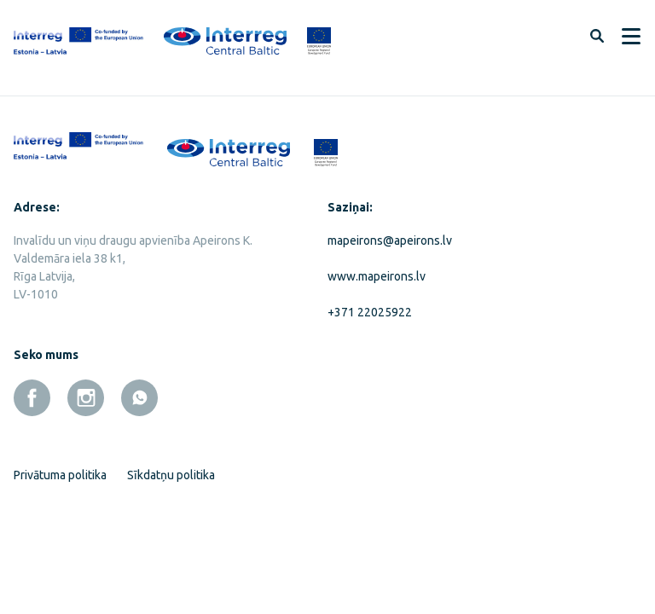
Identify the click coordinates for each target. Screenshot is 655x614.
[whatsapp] (139, 397)
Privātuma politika (60, 475)
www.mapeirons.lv (377, 276)
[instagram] (85, 397)
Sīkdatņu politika (171, 475)
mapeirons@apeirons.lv (390, 240)
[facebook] (32, 397)
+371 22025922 (370, 312)
